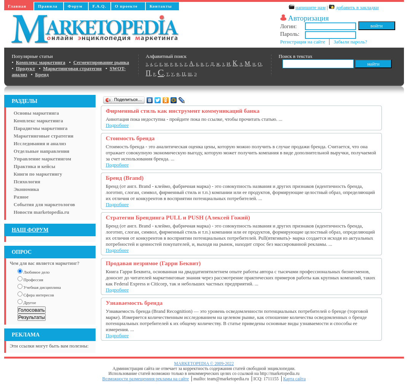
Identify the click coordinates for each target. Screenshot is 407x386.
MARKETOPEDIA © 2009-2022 (204, 363)
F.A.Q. (99, 6)
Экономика (26, 189)
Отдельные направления (41, 151)
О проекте (126, 6)
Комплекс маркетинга (38, 120)
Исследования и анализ (40, 143)
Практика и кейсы (34, 166)
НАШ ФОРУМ (30, 230)
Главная (17, 6)
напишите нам (310, 7)
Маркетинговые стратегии (43, 136)
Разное (21, 197)
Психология (27, 181)
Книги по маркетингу (38, 174)
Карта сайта (294, 378)
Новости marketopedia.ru (41, 212)
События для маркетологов (44, 204)
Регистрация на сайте (302, 42)
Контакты (161, 6)
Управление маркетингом (42, 159)
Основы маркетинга (36, 113)
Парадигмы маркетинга (41, 128)
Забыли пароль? (350, 42)
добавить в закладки (357, 7)
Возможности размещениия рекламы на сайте (145, 378)
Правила (47, 6)
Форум (75, 6)
